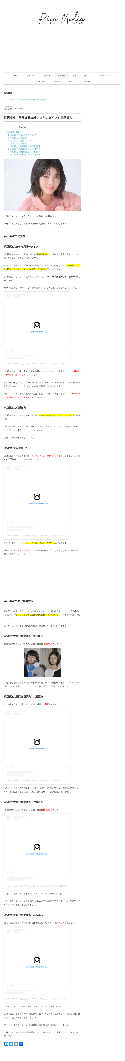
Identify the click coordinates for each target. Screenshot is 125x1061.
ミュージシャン (105, 76)
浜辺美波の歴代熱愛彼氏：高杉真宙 (24, 155)
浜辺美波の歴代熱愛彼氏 (16, 143)
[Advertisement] (62, 54)
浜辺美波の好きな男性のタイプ (22, 135)
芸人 (74, 76)
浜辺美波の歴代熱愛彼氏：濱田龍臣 (24, 146)
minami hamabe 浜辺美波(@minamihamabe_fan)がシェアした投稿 (31, 364)
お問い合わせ (84, 82)
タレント (87, 76)
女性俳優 (61, 76)
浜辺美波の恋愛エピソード (20, 141)
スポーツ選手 (40, 82)
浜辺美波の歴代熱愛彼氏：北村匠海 (24, 149)
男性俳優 (47, 76)
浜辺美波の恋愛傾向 (18, 138)
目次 (70, 82)
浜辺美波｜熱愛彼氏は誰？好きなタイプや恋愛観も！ (31, 100)
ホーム (16, 76)
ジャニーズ (31, 76)
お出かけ (56, 82)
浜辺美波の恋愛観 (13, 132)
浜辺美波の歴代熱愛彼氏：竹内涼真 (24, 152)
